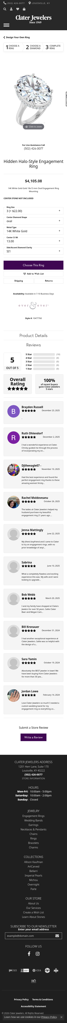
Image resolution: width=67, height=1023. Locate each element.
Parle (33, 889)
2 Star (29, 365)
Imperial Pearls (33, 875)
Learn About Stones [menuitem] (33, 917)
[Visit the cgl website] (47, 970)
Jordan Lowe (30, 691)
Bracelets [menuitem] (33, 843)
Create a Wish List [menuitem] (33, 912)
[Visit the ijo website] (13, 970)
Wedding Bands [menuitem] (33, 820)
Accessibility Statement (33, 1006)
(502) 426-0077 (33, 148)
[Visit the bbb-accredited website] (24, 970)
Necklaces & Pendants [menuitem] (33, 829)
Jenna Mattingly (32, 530)
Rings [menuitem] (33, 838)
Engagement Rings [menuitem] (33, 816)
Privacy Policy (21, 999)
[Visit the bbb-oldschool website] (56, 970)
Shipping (18, 280)
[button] (5, 9)
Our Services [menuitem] (33, 908)
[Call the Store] (33, 774)
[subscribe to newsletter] (57, 936)
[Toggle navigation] (6, 27)
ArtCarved (33, 866)
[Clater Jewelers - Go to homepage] (33, 18)
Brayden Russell (32, 407)
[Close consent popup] (61, 1017)
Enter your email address (33, 929)
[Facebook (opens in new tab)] (29, 954)
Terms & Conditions (42, 999)
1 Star (29, 368)
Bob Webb (28, 594)
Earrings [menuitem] (33, 825)
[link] (14, 3)
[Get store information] (33, 778)
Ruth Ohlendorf (32, 433)
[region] (33, 101)
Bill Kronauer (30, 627)
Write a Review (33, 737)
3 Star (29, 361)
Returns (49, 280)
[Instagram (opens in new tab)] (37, 954)
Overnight (33, 884)
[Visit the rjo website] (33, 981)
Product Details (33, 335)
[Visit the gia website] (37, 970)
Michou (33, 880)
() (58, 354)
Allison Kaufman (33, 862)
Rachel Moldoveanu (35, 498)
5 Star (29, 354)
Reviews (33, 344)
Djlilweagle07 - (31, 465)
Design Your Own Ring (18, 37)
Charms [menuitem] (33, 847)
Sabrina (27, 562)
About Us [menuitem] (33, 903)
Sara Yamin (29, 659)
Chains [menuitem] (34, 834)
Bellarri (33, 871)
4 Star (29, 357)
